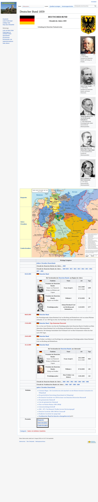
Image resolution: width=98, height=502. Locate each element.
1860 (64, 381)
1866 (87, 381)
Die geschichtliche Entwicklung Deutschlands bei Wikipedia (55, 395)
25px (51, 323)
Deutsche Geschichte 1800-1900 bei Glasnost (51, 411)
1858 (41, 271)
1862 (71, 381)
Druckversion (6, 37)
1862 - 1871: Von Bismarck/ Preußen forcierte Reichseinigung (56, 409)
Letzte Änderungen (8, 21)
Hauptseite (23, 197)
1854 (82, 269)
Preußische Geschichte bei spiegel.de (49, 414)
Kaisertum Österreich (59, 323)
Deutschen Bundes (64, 278)
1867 (70, 384)
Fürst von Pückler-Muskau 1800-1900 (49, 404)
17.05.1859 (28, 323)
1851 (71, 269)
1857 (38, 271)
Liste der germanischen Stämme (48, 402)
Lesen (47, 6)
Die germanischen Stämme (46, 400)
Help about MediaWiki (8, 24)
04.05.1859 (28, 314)
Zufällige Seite (6, 23)
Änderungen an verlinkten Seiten (7, 33)
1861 (68, 381)
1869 (78, 384)
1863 (75, 381)
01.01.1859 (28, 274)
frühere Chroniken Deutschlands (46, 263)
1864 (79, 381)
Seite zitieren (6, 43)
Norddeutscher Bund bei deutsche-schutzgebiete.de (54, 416)
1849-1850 (66, 269)
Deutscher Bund (44, 274)
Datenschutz (22, 441)
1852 (75, 269)
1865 (83, 381)
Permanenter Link (7, 39)
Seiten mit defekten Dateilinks (36, 431)
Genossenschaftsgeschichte (46, 407)
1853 (79, 269)
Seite (19, 6)
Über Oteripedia (30, 441)
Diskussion (26, 6)
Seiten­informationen (8, 41)
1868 (74, 384)
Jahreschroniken (42, 423)
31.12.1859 (28, 345)
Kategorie (23, 431)
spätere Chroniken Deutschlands (46, 387)
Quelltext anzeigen (56, 6)
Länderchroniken (25, 248)
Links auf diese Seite (8, 30)
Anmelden (93, 1)
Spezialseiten (6, 35)
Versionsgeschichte (68, 6)
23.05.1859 (28, 336)
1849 (64, 266)
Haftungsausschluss (40, 441)
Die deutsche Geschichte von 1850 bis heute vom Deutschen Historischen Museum (62, 397)
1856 (90, 269)
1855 (86, 269)
